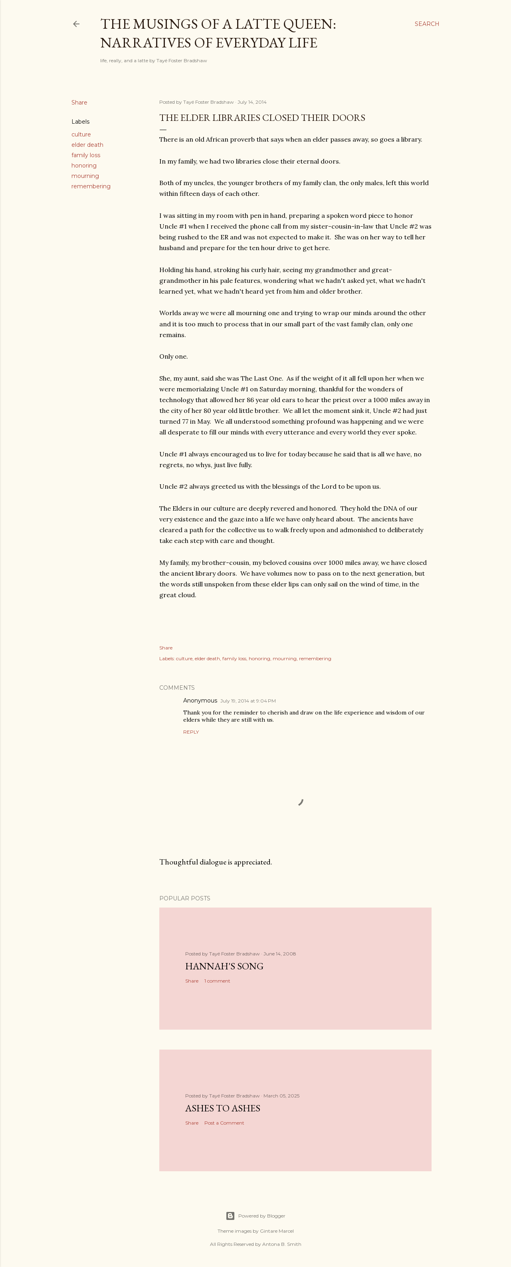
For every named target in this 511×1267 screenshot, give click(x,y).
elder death (87, 144)
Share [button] (79, 102)
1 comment (217, 981)
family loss (85, 155)
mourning (85, 176)
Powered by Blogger (255, 1216)
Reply (191, 732)
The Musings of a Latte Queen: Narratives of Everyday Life (218, 33)
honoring (84, 165)
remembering (91, 186)
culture (81, 134)
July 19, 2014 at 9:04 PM (248, 701)
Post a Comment (224, 1123)
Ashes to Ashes (222, 1108)
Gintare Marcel (277, 1231)
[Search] (427, 24)
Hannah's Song (224, 966)
